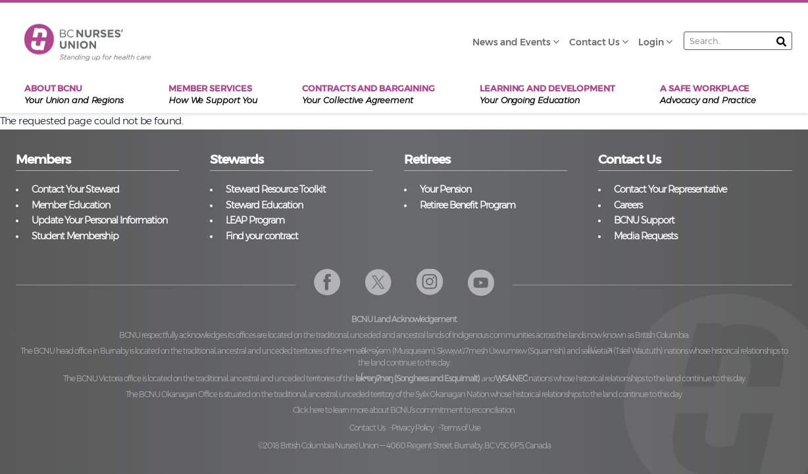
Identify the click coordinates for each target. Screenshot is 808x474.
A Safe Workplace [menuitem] (708, 95)
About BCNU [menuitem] (74, 95)
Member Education (71, 205)
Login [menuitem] (651, 42)
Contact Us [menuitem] (594, 42)
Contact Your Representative (670, 189)
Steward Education (264, 205)
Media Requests (645, 236)
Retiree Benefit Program (467, 205)
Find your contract (262, 236)
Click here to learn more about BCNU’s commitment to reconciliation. (404, 410)
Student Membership (75, 236)
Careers (628, 205)
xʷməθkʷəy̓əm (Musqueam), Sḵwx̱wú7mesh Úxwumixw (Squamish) (454, 351)
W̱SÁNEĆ (511, 378)
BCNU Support (644, 220)
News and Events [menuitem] (511, 42)
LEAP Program (255, 220)
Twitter (378, 282)
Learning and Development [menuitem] (547, 95)
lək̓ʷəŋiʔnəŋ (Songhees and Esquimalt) (417, 378)
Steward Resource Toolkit (276, 189)
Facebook (327, 282)
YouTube (481, 282)
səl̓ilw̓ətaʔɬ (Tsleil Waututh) (622, 351)
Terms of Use (460, 428)
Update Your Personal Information (99, 220)
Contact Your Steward (75, 189)
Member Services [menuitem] (212, 95)
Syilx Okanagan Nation (452, 394)
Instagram (430, 282)
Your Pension (445, 189)
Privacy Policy (412, 428)
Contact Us (367, 428)
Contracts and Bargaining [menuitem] (368, 95)
